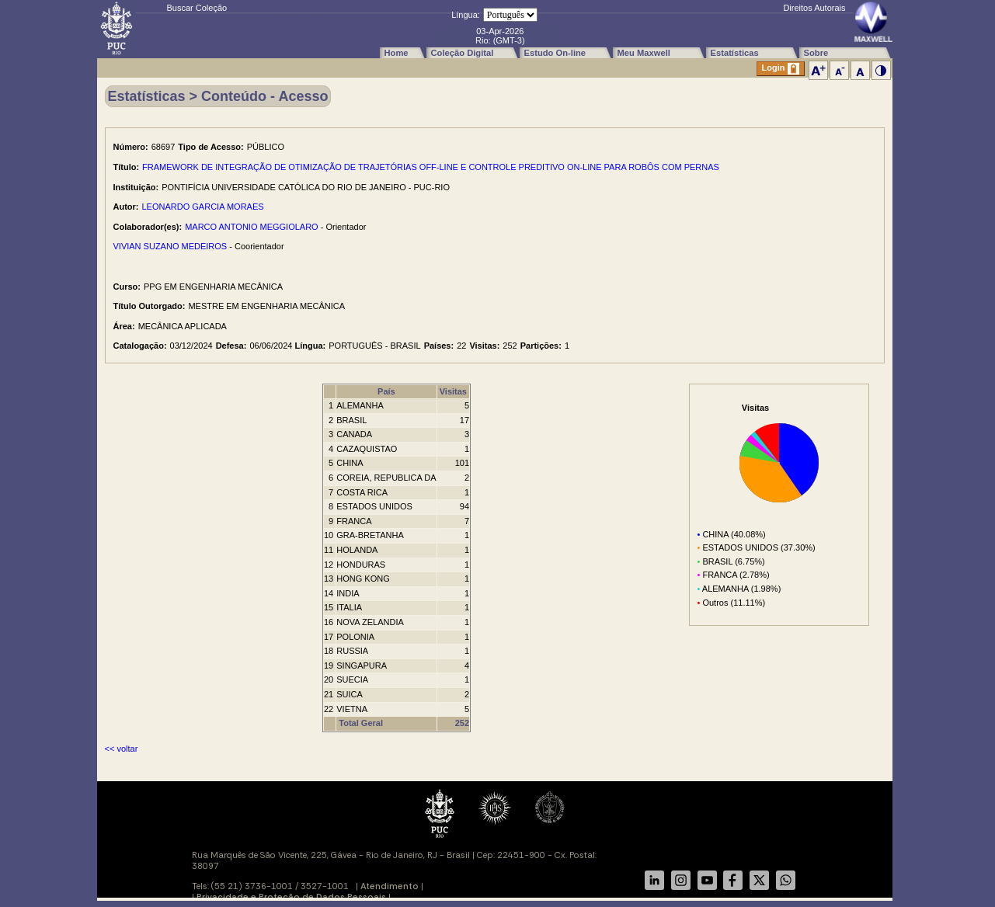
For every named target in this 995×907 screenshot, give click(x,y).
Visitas (453, 391)
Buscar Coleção (197, 7)
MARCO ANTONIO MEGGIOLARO (251, 226)
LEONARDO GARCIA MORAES (203, 206)
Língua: (465, 14)
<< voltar (121, 748)
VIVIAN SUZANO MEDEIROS (170, 246)
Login (780, 69)
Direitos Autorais (814, 7)
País (386, 391)
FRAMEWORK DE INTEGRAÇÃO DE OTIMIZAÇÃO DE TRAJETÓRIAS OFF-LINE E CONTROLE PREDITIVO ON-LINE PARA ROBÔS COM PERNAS (430, 167)
